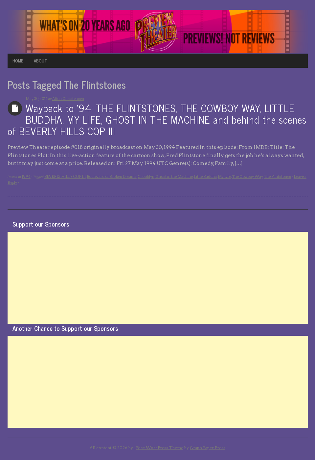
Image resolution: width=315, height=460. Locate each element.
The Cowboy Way (247, 176)
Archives (15, 108)
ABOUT (40, 60)
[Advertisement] (158, 278)
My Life (224, 176)
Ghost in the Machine (174, 176)
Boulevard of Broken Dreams (112, 176)
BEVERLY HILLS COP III (65, 176)
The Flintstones (277, 176)
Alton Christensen (68, 98)
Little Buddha (205, 176)
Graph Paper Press (207, 447)
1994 (26, 176)
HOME (17, 60)
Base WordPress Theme (159, 447)
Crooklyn (146, 176)
